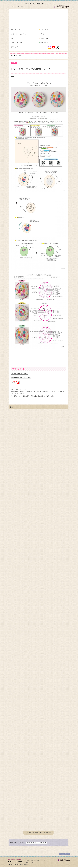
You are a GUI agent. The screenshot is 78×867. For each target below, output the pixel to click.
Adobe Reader (40, 391)
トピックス (19, 6)
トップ (12, 6)
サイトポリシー (49, 860)
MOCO (21, 112)
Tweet (12, 76)
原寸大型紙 (21, 378)
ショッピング (29, 862)
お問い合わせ (29, 860)
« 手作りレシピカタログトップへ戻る (38, 832)
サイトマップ (39, 860)
